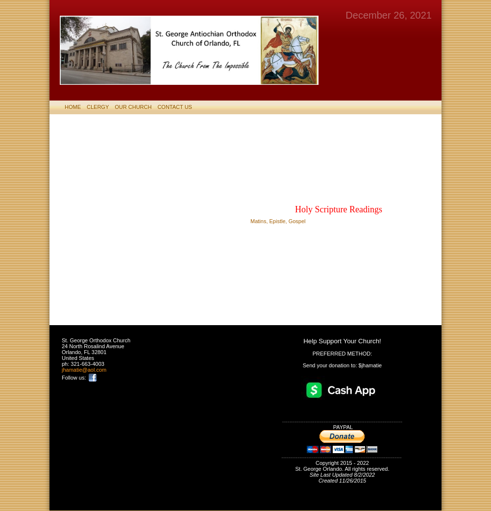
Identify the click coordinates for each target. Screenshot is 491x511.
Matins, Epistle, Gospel (278, 221)
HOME (73, 107)
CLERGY (98, 107)
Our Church (133, 107)
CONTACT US (174, 107)
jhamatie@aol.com (84, 370)
